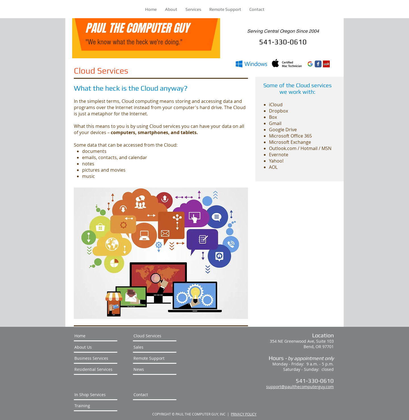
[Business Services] (95, 358)
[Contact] (154, 395)
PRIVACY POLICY (243, 414)
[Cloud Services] (154, 336)
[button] (193, 9)
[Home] (95, 336)
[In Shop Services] (95, 395)
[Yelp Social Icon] (326, 64)
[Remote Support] (154, 358)
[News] (154, 369)
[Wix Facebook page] (318, 64)
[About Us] (95, 347)
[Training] (95, 406)
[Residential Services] (95, 369)
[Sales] (154, 347)
